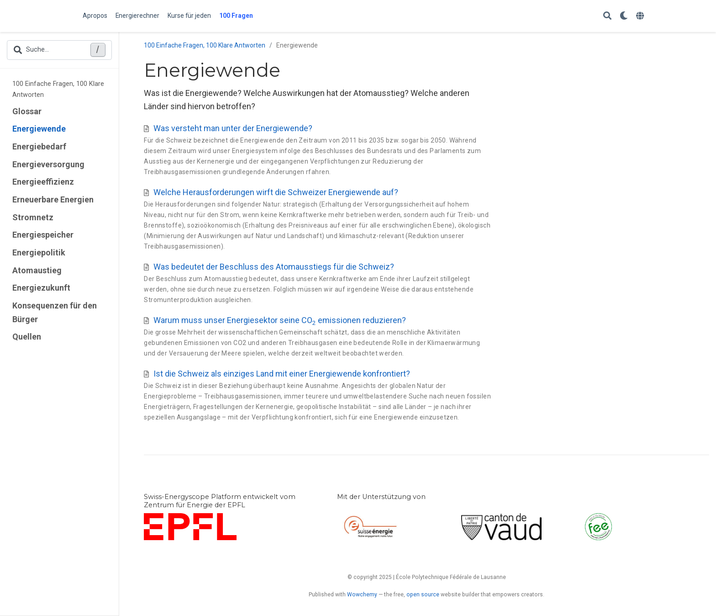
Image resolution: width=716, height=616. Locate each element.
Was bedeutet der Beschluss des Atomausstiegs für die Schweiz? (273, 266)
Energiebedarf (39, 146)
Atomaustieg (37, 270)
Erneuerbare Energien (53, 199)
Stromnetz (32, 217)
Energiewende (39, 128)
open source (422, 594)
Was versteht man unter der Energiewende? (232, 128)
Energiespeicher (43, 234)
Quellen (26, 336)
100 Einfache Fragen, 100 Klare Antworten (58, 89)
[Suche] (607, 16)
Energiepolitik (38, 252)
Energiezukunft (41, 287)
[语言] (641, 16)
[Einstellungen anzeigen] (624, 16)
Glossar (27, 111)
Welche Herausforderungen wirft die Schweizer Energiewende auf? (275, 192)
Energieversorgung (48, 164)
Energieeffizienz (43, 181)
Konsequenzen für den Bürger (54, 312)
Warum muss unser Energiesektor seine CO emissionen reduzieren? (279, 320)
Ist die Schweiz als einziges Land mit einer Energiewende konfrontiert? (281, 373)
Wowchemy (362, 594)
